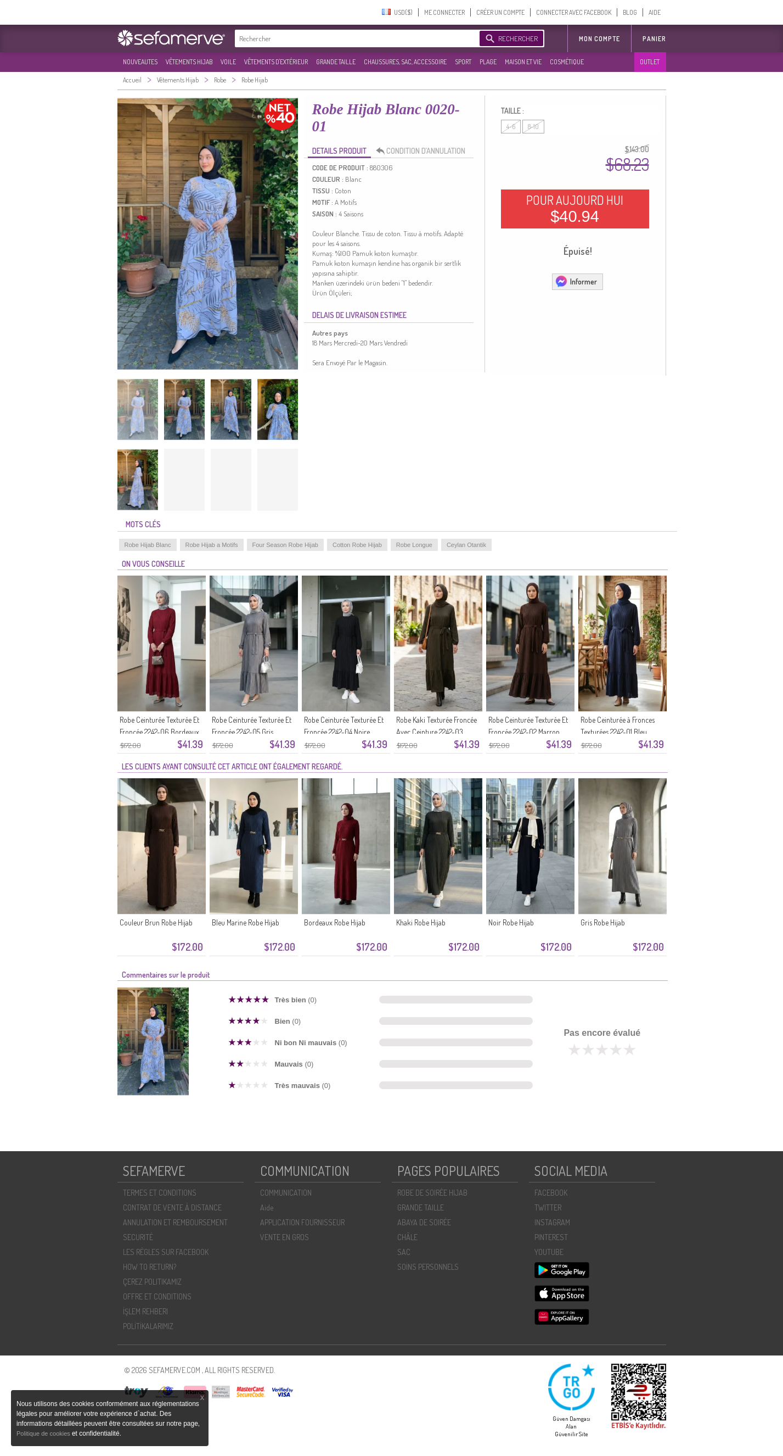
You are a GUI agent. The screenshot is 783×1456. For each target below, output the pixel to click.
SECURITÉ (138, 1237)
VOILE (228, 62)
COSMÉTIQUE (567, 62)
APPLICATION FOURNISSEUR (302, 1222)
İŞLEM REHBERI (145, 1311)
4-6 (510, 126)
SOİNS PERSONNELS (428, 1266)
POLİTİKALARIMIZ (148, 1326)
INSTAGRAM (552, 1222)
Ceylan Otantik (466, 545)
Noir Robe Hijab (511, 922)
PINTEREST (551, 1237)
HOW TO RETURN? (149, 1266)
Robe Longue (414, 545)
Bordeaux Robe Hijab (334, 922)
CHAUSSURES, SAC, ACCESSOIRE (405, 62)
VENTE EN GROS (284, 1237)
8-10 (533, 126)
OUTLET (650, 62)
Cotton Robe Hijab (357, 545)
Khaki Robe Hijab (421, 922)
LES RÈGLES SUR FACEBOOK (166, 1252)
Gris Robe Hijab (603, 922)
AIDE (655, 12)
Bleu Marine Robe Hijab (245, 922)
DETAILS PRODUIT (339, 150)
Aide (266, 1207)
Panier (654, 39)
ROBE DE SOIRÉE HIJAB (432, 1192)
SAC (403, 1252)
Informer (576, 281)
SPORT (463, 62)
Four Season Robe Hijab (285, 545)
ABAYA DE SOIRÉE (424, 1222)
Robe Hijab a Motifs (211, 545)
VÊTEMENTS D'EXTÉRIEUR (276, 62)
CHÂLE (407, 1237)
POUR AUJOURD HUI (574, 208)
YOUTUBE (549, 1252)
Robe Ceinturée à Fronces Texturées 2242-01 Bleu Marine (618, 732)
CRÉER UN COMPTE (500, 12)
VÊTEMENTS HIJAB (189, 62)
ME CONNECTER (444, 12)
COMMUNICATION (286, 1192)
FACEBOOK (550, 1192)
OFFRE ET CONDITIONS (157, 1296)
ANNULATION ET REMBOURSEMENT (175, 1222)
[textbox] (354, 38)
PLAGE (488, 62)
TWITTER (547, 1207)
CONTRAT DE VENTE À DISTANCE (172, 1207)
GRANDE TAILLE (336, 62)
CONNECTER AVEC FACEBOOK (573, 12)
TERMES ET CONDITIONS (159, 1192)
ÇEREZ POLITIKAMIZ (152, 1281)
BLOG (630, 12)
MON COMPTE (599, 39)
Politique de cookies (44, 1433)
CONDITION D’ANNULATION (423, 151)
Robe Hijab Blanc (148, 545)
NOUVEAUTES (140, 62)
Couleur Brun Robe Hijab (156, 922)
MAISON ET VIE (523, 62)
